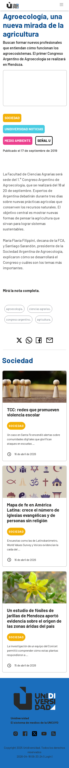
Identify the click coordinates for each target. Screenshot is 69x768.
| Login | (47, 756)
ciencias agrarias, (40, 308)
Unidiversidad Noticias (24, 129)
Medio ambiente (18, 141)
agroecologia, (14, 308)
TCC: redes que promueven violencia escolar (33, 412)
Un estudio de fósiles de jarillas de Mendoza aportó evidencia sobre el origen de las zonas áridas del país (34, 618)
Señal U (44, 141)
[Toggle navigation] (61, 4)
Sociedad (12, 118)
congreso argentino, (18, 319)
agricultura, (44, 319)
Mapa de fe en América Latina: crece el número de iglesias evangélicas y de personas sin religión (33, 512)
